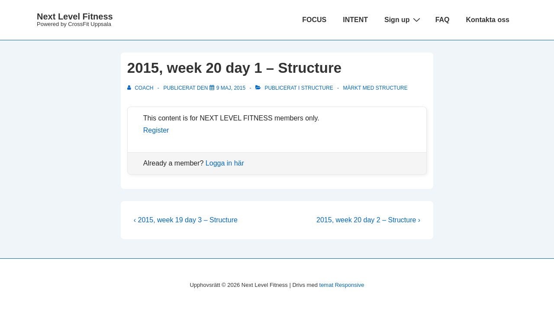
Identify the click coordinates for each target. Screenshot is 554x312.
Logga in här (225, 163)
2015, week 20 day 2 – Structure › (368, 220)
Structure (317, 88)
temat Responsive (341, 285)
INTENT (355, 19)
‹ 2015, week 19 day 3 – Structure (186, 220)
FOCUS (314, 19)
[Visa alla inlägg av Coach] (141, 88)
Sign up (403, 19)
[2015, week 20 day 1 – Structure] (230, 88)
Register (156, 130)
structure (392, 88)
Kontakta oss (487, 19)
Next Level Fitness (75, 16)
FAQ (442, 19)
